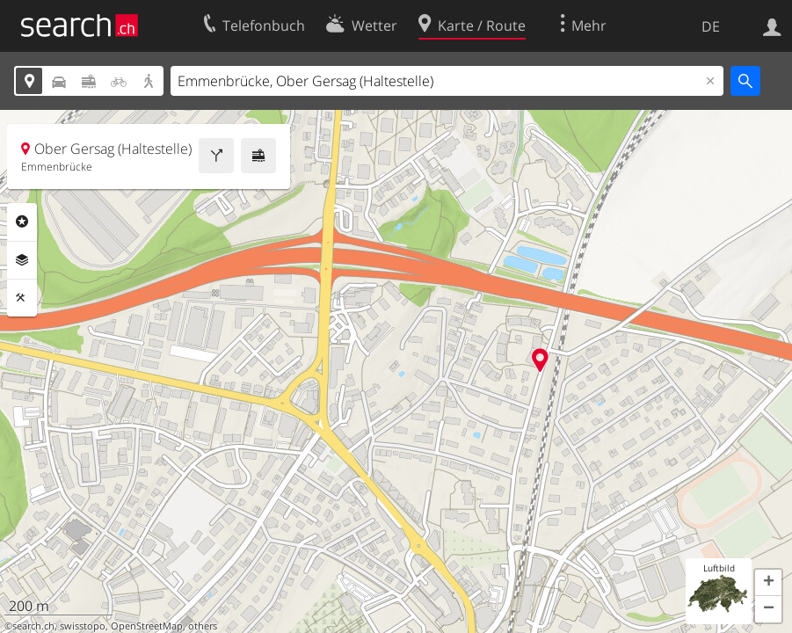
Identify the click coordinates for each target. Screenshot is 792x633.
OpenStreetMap (147, 626)
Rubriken (22, 221)
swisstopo (82, 626)
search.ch (33, 626)
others (202, 626)
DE (710, 26)
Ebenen (22, 260)
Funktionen (22, 298)
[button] (768, 583)
